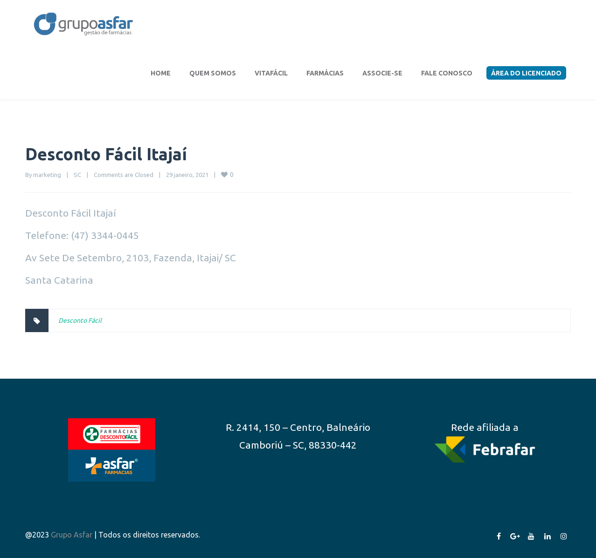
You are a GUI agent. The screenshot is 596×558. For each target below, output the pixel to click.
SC (77, 174)
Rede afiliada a (485, 427)
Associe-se (382, 73)
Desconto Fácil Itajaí (106, 153)
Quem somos (212, 73)
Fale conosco (446, 73)
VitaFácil (271, 73)
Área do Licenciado (526, 73)
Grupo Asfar (71, 535)
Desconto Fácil (80, 320)
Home (161, 73)
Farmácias (325, 73)
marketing (47, 174)
